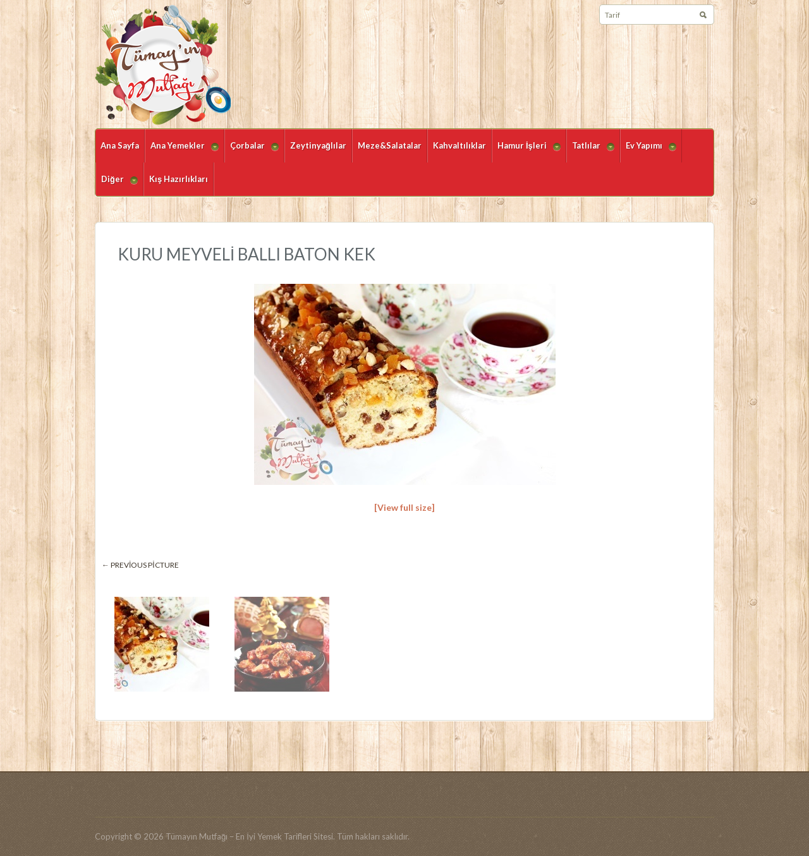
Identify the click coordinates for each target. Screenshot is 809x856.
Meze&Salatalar (390, 145)
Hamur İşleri (526, 151)
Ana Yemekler (182, 151)
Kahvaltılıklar (459, 145)
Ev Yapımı (648, 151)
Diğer (116, 185)
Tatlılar (590, 151)
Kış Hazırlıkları (178, 179)
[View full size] (404, 507)
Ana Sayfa (119, 145)
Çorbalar (251, 151)
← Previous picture (140, 565)
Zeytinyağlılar (318, 145)
